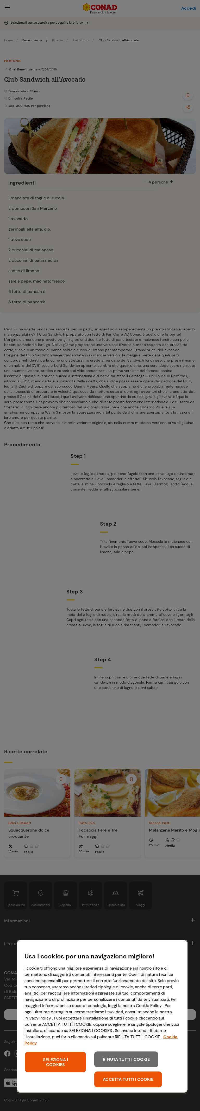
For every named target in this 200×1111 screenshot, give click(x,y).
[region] (102, 1016)
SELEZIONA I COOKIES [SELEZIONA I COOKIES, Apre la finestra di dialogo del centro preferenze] (55, 1062)
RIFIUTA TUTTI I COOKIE (126, 1059)
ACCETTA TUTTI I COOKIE (128, 1079)
